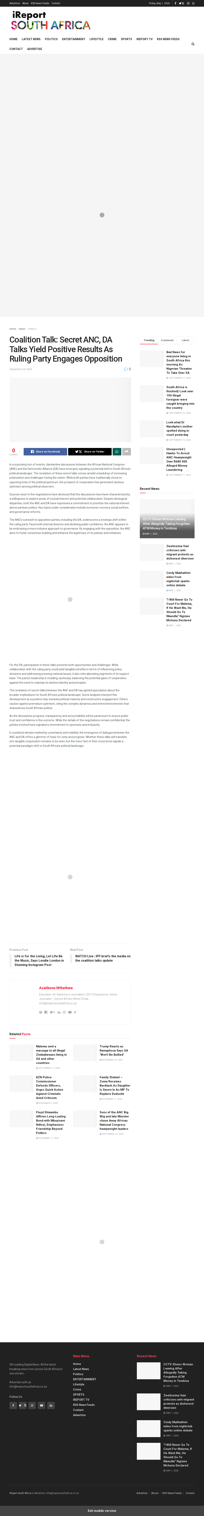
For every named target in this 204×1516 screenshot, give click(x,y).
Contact (56, 3)
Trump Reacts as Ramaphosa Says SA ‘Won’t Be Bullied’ (114, 1050)
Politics (51, 39)
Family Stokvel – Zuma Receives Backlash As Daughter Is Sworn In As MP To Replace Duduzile (115, 1086)
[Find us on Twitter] (22, 1405)
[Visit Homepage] (50, 20)
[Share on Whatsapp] (117, 451)
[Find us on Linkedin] (51, 1405)
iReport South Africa (20, 1493)
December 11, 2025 (111, 1099)
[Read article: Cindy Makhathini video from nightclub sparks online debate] (151, 579)
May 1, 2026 (150, 534)
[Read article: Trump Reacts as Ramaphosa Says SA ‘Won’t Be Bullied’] (85, 1052)
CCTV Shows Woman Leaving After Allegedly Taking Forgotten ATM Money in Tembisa (166, 523)
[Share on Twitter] (90, 451)
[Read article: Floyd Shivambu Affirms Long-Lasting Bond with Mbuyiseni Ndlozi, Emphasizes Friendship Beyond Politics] (21, 1118)
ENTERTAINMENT (73, 39)
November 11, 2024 (47, 1138)
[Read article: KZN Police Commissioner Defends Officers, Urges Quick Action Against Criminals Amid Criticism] (21, 1083)
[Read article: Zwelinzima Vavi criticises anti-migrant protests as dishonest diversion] (151, 552)
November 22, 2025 (111, 1060)
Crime (112, 39)
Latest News (31, 39)
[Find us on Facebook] (13, 1405)
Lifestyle (97, 39)
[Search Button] (193, 44)
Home (13, 39)
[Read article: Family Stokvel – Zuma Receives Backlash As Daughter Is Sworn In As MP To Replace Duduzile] (85, 1083)
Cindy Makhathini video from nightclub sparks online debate (178, 1426)
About (25, 3)
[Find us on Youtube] (41, 1405)
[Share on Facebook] (45, 451)
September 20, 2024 (20, 369)
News (22, 329)
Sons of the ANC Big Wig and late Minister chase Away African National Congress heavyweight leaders (114, 1121)
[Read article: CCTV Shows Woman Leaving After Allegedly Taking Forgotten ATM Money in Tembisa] (148, 1370)
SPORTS (126, 39)
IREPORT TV (144, 39)
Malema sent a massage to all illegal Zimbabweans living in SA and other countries (51, 1055)
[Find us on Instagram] (32, 1405)
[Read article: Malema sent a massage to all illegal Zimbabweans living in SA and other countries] (21, 1052)
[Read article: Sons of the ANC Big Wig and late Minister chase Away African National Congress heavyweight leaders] (85, 1118)
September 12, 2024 (111, 1134)
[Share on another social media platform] (126, 451)
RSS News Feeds (40, 3)
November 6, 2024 (47, 1103)
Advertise (14, 3)
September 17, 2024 (48, 1068)
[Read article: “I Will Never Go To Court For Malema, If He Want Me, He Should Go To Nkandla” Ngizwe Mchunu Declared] (151, 606)
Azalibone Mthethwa (56, 988)
